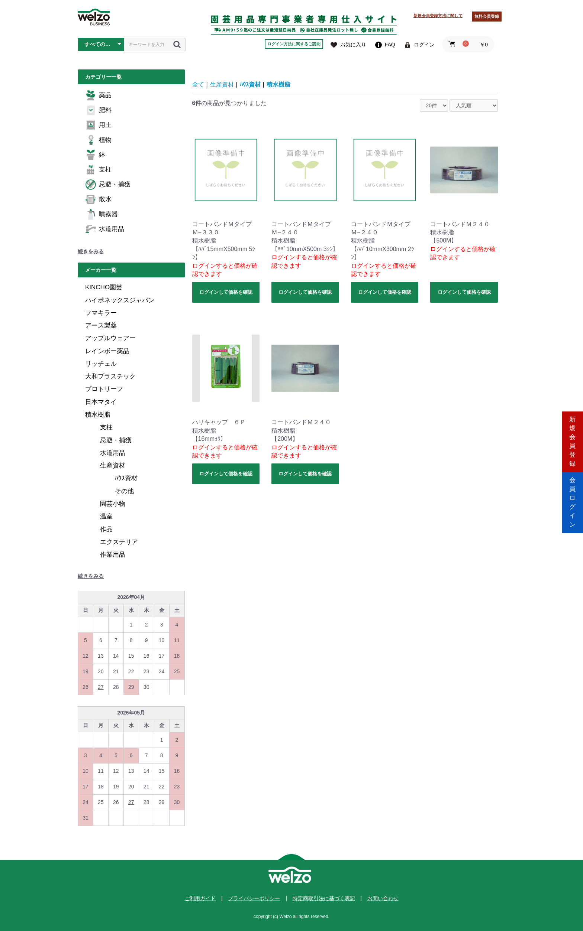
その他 (124, 491)
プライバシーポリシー (254, 898)
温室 (106, 516)
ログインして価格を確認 (225, 292)
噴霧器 (101, 214)
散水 (98, 199)
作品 (106, 529)
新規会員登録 (572, 434)
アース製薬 (101, 325)
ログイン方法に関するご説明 (294, 44)
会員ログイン (572, 497)
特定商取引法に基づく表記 (324, 898)
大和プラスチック (110, 376)
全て (198, 84)
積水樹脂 (97, 414)
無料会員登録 (486, 16)
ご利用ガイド (200, 898)
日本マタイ (101, 402)
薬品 (98, 95)
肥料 (98, 110)
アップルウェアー (110, 338)
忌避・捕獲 (108, 184)
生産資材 (112, 465)
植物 (98, 140)
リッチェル (101, 363)
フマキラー (101, 312)
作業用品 (112, 554)
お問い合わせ (383, 898)
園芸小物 (112, 503)
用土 (98, 125)
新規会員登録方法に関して (438, 15)
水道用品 (104, 229)
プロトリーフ (104, 389)
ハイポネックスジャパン (120, 300)
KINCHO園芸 (103, 287)
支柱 (98, 169)
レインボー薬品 (107, 351)
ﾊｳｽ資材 (126, 478)
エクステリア (119, 542)
